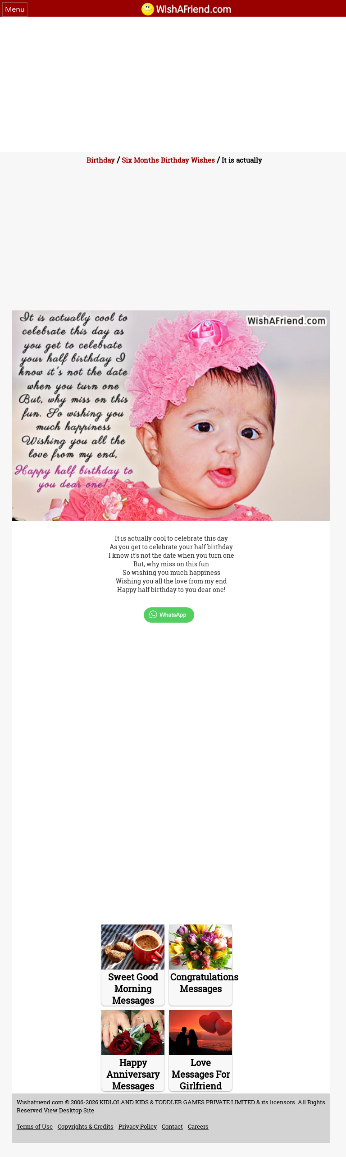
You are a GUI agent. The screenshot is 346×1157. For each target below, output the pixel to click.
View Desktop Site (69, 1110)
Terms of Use (35, 1126)
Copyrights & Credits (86, 1126)
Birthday (100, 159)
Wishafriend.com (40, 1102)
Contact (172, 1126)
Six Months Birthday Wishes (168, 159)
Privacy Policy (137, 1126)
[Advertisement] (173, 84)
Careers (198, 1126)
